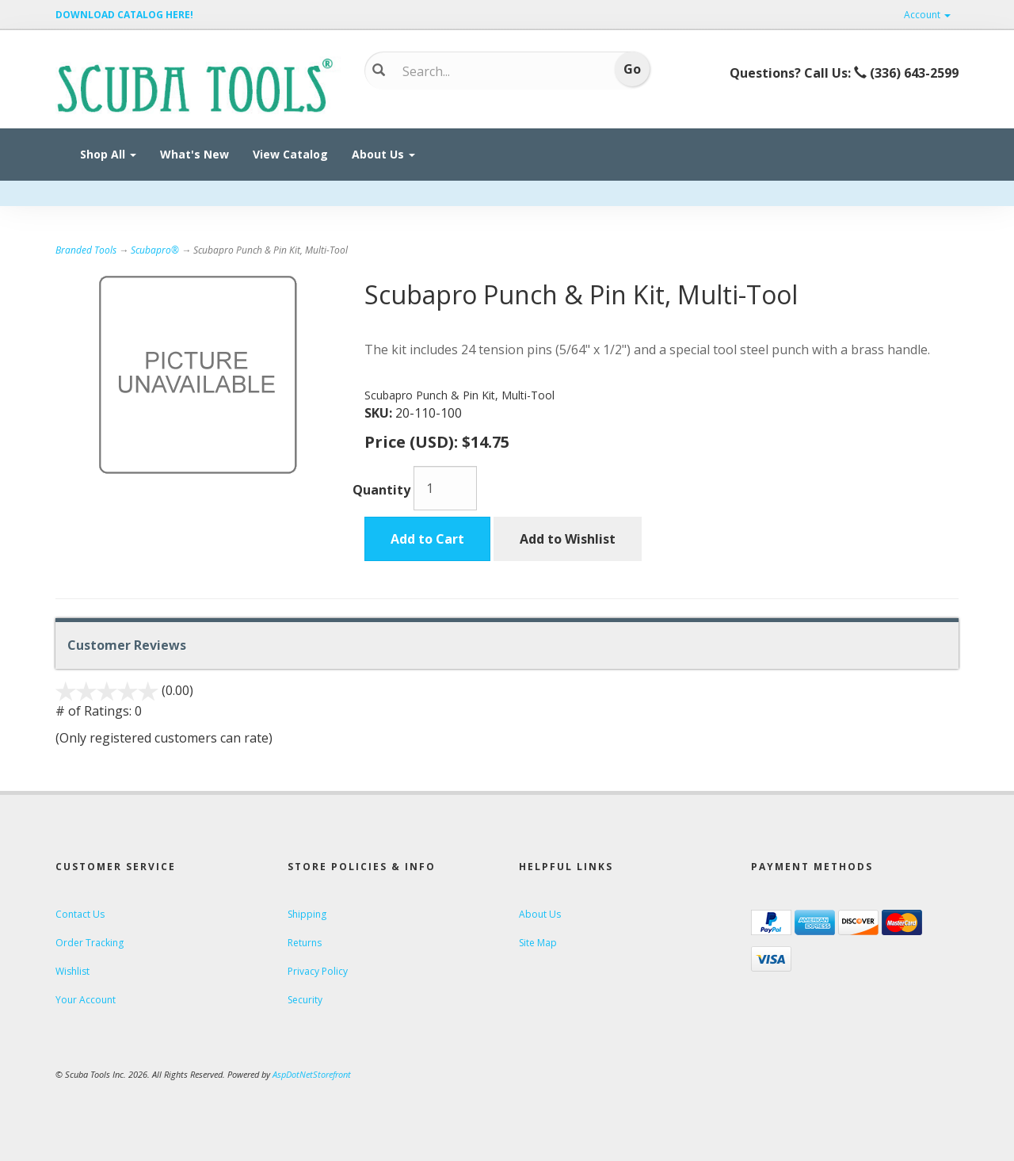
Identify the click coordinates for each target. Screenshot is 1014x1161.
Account (927, 14)
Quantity (381, 489)
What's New (194, 154)
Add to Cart (427, 539)
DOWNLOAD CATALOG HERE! (124, 14)
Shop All (108, 154)
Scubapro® (155, 250)
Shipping (307, 914)
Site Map (538, 942)
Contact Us (80, 914)
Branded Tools (85, 250)
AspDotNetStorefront (312, 1074)
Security (305, 999)
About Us (383, 154)
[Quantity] (445, 488)
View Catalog (290, 154)
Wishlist (72, 971)
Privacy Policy (318, 971)
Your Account (85, 999)
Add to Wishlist (568, 539)
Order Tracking (89, 942)
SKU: (379, 413)
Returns (305, 942)
